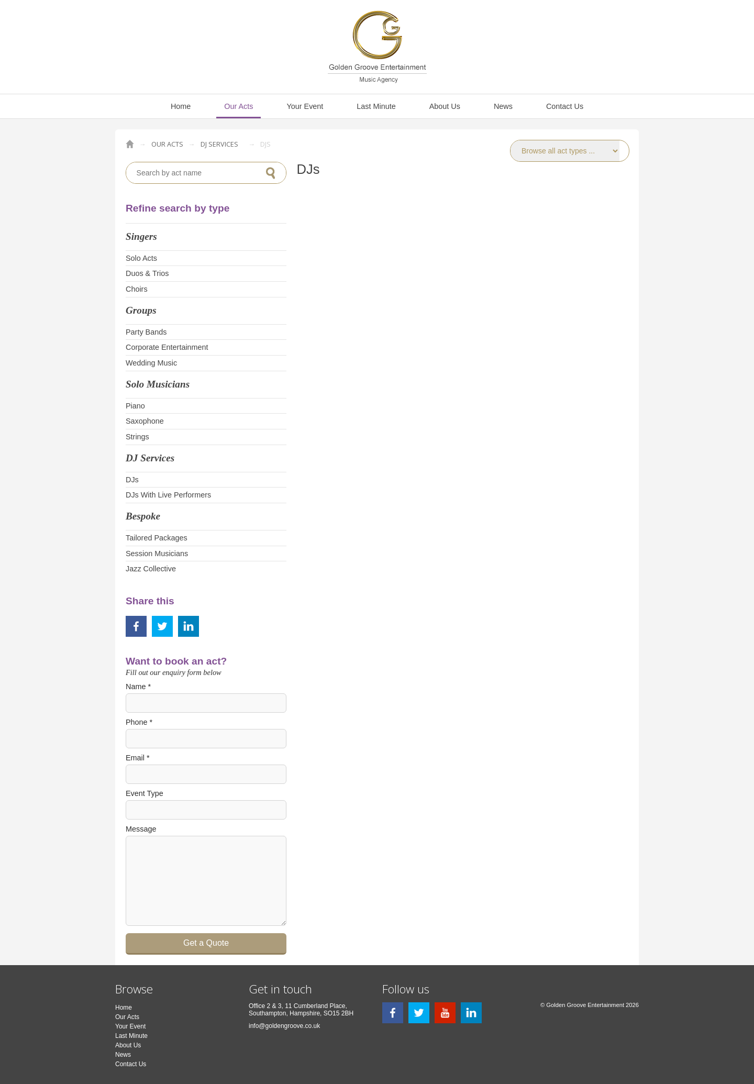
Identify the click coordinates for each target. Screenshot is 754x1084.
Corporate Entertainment (167, 347)
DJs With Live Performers (168, 495)
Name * (138, 686)
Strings (137, 437)
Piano (135, 406)
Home (181, 106)
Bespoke (143, 516)
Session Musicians (157, 553)
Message (141, 829)
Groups (141, 310)
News (503, 106)
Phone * (139, 722)
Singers (141, 236)
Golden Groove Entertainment (130, 144)
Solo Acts (141, 258)
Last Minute (376, 106)
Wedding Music (151, 363)
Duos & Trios (147, 273)
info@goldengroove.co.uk (284, 1026)
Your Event (304, 106)
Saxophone (145, 421)
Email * (138, 758)
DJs (132, 479)
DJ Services (219, 144)
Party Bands (146, 332)
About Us (444, 106)
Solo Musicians (158, 384)
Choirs (137, 289)
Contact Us (564, 106)
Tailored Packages (156, 538)
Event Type (144, 793)
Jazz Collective (151, 569)
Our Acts (238, 106)
